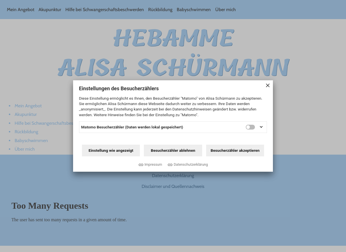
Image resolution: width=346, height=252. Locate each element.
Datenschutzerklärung (191, 165)
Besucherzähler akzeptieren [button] (235, 150)
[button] (261, 127)
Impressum (153, 165)
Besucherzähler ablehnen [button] (173, 150)
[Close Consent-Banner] (268, 85)
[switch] (250, 127)
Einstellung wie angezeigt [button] (110, 150)
